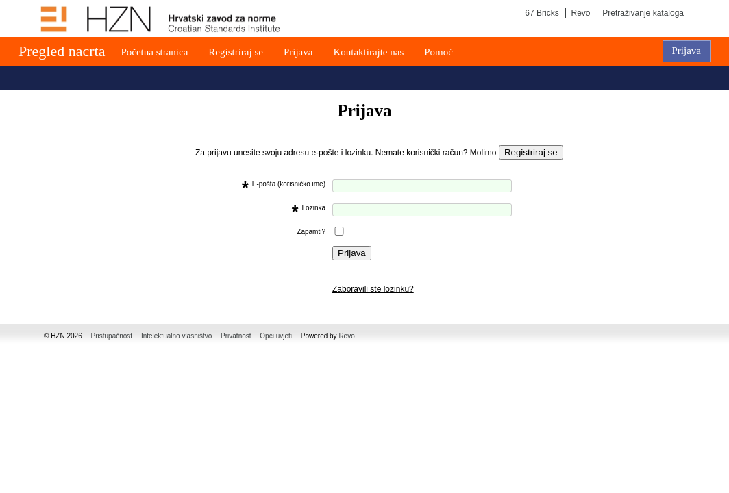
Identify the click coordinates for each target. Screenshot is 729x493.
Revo (580, 13)
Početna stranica (154, 52)
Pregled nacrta (61, 51)
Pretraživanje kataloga (643, 13)
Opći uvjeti (276, 336)
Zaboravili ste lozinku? (373, 289)
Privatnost (236, 336)
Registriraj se (235, 52)
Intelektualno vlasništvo (176, 336)
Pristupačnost (112, 336)
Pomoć (438, 52)
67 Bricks (541, 13)
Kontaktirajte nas (368, 52)
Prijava (298, 52)
